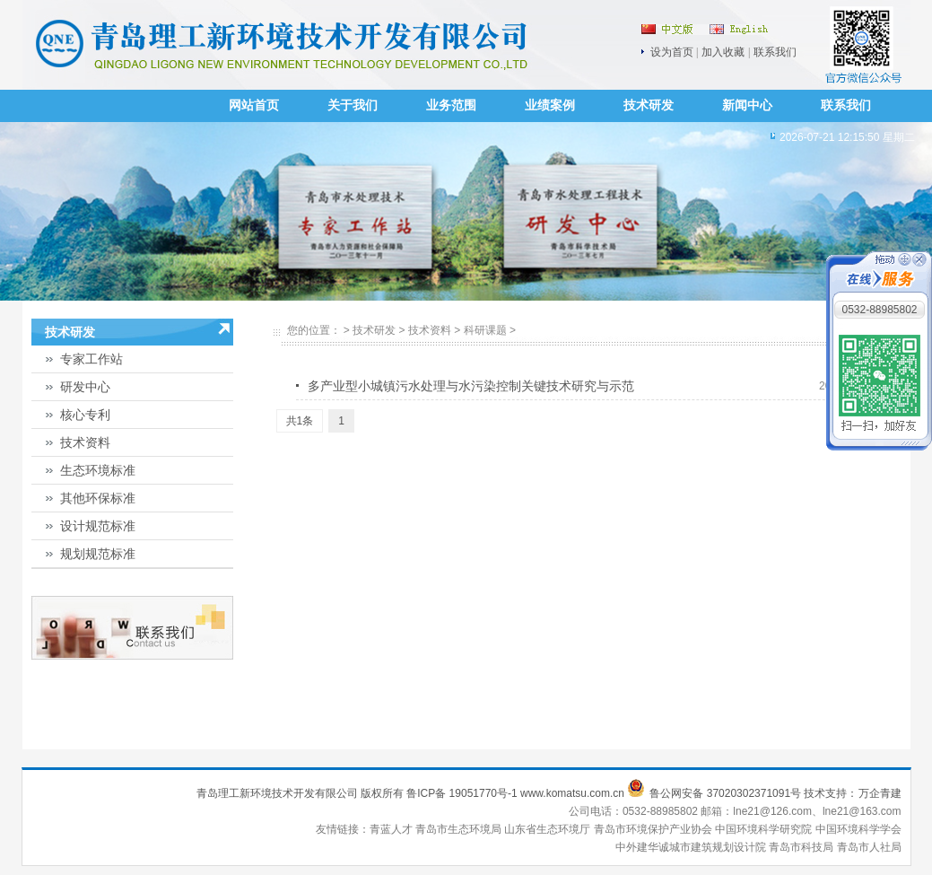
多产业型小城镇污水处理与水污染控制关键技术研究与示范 (471, 386)
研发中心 (85, 387)
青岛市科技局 (801, 847)
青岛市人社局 (869, 847)
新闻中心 (747, 105)
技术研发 (648, 105)
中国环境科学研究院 (764, 829)
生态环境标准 (97, 470)
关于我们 (352, 105)
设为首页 (671, 52)
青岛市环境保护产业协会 (654, 829)
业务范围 (451, 105)
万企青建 (880, 793)
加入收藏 (723, 52)
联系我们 (775, 52)
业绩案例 (550, 105)
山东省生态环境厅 (548, 829)
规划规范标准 (97, 554)
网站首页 (254, 105)
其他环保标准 (97, 498)
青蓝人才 (392, 829)
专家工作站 (91, 359)
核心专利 (85, 414)
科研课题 (485, 330)
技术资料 (85, 442)
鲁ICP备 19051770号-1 (461, 793)
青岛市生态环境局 (459, 829)
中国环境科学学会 (858, 829)
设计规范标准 (97, 526)
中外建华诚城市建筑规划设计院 (690, 847)
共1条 (300, 421)
